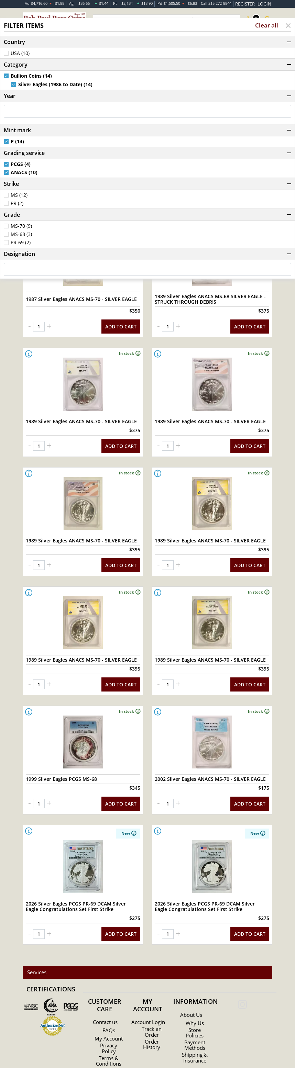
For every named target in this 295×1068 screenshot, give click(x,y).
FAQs (108, 998)
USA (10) (20, 54)
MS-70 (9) (21, 226)
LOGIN (265, 3)
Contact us (105, 990)
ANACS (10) (24, 173)
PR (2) (17, 204)
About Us (191, 983)
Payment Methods (194, 1013)
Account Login (148, 991)
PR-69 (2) (21, 243)
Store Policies (195, 1000)
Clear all (266, 26)
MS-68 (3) (21, 235)
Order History (151, 1016)
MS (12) (19, 195)
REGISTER (249, 3)
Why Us (195, 991)
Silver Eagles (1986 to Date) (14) (55, 85)
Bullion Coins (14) (31, 76)
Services (35, 940)
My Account (108, 1007)
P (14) (17, 142)
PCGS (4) (21, 164)
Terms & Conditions (109, 1032)
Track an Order (152, 1003)
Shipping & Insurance (195, 1025)
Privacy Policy (108, 1020)
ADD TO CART (120, 319)
